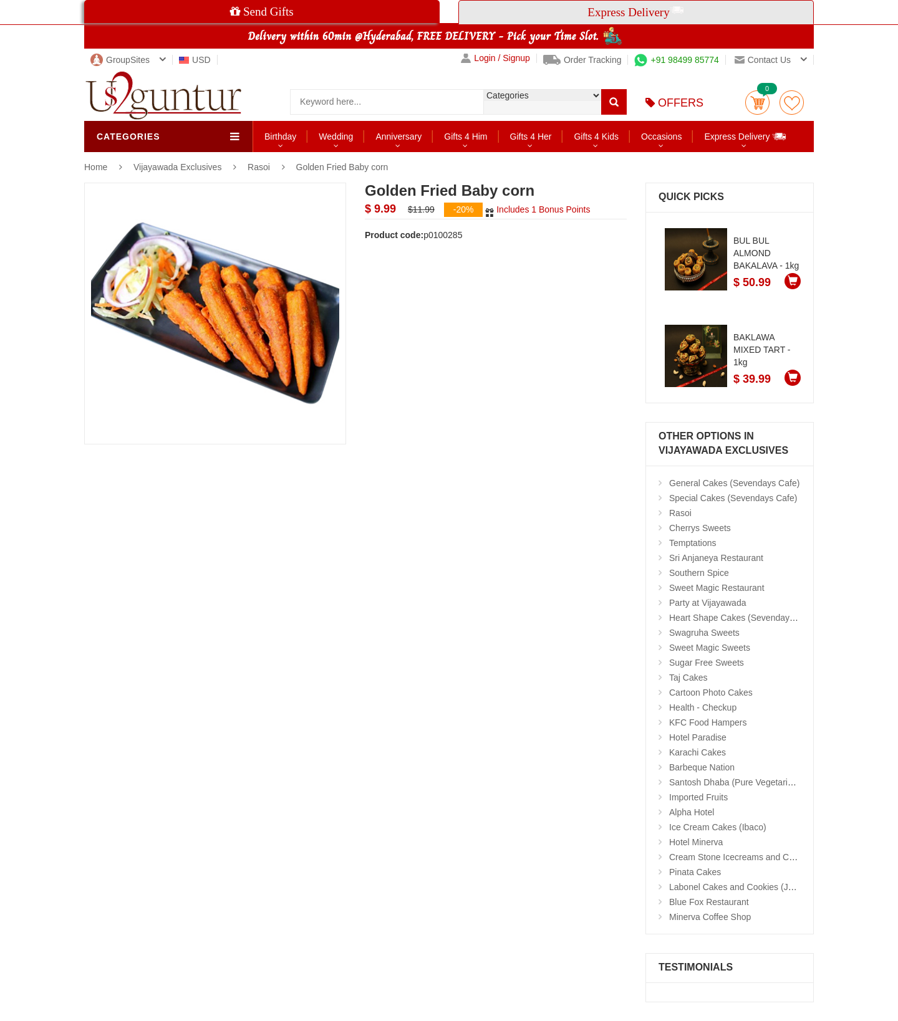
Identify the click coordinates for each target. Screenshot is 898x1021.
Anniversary (398, 136)
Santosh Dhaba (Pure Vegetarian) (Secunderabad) (767, 782)
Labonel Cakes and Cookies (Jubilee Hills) (751, 887)
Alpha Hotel (691, 812)
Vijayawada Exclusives (178, 167)
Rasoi (259, 167)
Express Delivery (745, 136)
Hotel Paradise (698, 737)
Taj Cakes (688, 678)
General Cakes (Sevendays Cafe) (734, 483)
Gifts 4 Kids (596, 136)
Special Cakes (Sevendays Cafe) (733, 498)
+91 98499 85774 (676, 60)
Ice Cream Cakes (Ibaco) (717, 827)
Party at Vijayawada (707, 603)
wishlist (792, 102)
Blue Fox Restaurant (709, 902)
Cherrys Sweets (700, 528)
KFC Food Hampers (707, 722)
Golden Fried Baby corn (342, 167)
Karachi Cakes (697, 752)
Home (95, 167)
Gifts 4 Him (465, 136)
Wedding (336, 136)
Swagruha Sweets (704, 633)
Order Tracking (582, 60)
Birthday (280, 136)
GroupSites (120, 60)
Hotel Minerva (696, 842)
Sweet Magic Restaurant (717, 588)
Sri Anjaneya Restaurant (716, 558)
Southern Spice (699, 573)
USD (195, 60)
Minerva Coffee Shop (710, 917)
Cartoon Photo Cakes (711, 692)
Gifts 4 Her (531, 136)
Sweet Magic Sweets (709, 648)
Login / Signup (495, 58)
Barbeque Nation (702, 767)
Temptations (692, 543)
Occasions (661, 136)
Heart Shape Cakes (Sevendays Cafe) (743, 618)
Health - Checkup (702, 707)
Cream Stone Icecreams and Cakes (738, 857)
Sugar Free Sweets (706, 663)
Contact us (763, 60)
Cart (757, 102)
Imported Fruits (698, 797)
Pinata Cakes (695, 872)
